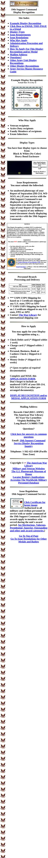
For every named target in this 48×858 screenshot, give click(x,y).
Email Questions (21, 267)
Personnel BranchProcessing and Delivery (27, 278)
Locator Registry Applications (29, 477)
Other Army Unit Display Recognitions (23, 61)
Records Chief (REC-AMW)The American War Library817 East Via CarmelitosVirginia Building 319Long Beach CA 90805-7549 (29, 418)
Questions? (16, 57)
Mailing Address (18, 54)
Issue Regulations (19, 37)
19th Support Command (24, 9)
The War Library (28, 314)
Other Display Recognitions (24, 66)
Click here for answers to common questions (29, 435)
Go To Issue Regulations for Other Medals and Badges (29, 540)
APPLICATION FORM (22, 378)
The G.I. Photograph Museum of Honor (28, 473)
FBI (39, 262)
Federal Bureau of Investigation (27, 262)
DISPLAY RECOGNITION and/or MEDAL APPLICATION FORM (28, 397)
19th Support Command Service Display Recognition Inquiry (29, 443)
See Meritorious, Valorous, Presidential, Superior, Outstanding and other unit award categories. (28, 528)
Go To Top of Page (28, 536)
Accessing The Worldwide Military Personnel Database (28, 481)
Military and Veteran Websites (29, 468)
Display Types (17, 31)
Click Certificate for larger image (34, 503)
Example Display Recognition (25, 23)
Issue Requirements (20, 34)
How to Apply (28, 326)
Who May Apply (18, 40)
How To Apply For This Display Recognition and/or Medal (26, 50)
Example (15, 80)
